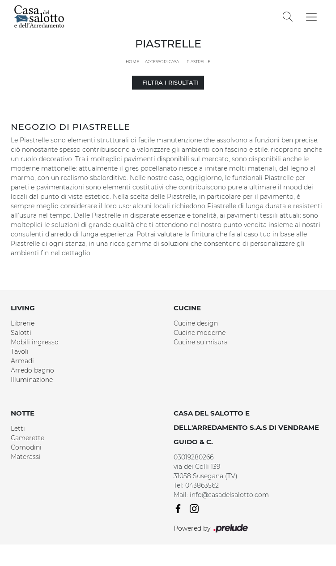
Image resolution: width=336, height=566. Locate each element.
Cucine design (196, 323)
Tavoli (20, 351)
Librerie (22, 323)
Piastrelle (198, 61)
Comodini (26, 447)
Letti (18, 428)
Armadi (22, 361)
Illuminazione (32, 380)
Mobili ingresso (35, 342)
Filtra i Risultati (168, 82)
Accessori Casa (162, 61)
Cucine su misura (201, 342)
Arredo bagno (32, 370)
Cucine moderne (199, 333)
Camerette (27, 438)
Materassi (26, 457)
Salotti (21, 333)
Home (132, 61)
